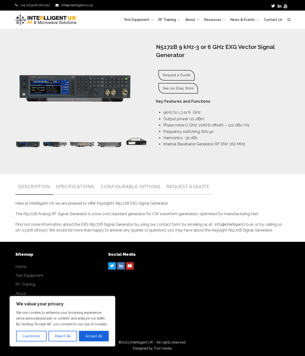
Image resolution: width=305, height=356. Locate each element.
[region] (62, 321)
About (20, 293)
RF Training (25, 284)
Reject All (63, 336)
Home (20, 266)
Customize (31, 336)
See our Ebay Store (178, 88)
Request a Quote (176, 75)
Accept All (93, 336)
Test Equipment (29, 275)
